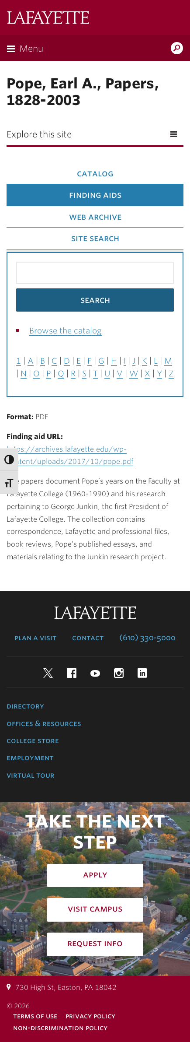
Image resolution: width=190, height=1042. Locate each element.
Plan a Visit (35, 637)
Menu (31, 48)
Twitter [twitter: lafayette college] (48, 673)
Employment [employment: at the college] (30, 757)
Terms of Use (35, 1016)
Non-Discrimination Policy (60, 1028)
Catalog (95, 173)
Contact (88, 637)
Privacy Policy (90, 1016)
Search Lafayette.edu (177, 49)
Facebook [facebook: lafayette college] (71, 673)
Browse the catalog (65, 330)
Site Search (95, 238)
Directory (25, 706)
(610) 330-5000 (147, 637)
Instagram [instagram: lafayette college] (118, 673)
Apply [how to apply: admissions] (95, 874)
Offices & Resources (44, 723)
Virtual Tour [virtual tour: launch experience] (31, 775)
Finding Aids (95, 194)
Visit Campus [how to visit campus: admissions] (95, 908)
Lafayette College (48, 18)
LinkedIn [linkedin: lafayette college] (142, 673)
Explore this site (39, 134)
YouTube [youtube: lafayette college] (95, 673)
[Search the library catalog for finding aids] (95, 273)
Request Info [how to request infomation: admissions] (95, 943)
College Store (33, 740)
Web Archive (95, 216)
